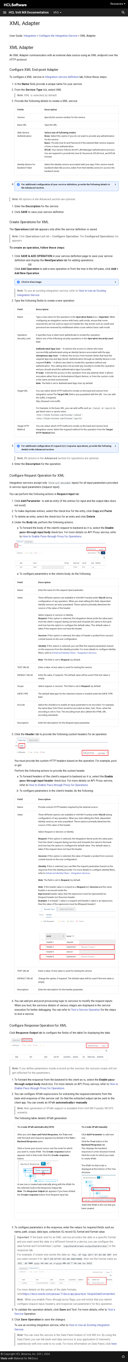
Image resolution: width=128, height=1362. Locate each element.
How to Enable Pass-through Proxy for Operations (52, 536)
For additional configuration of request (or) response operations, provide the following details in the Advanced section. (66, 448)
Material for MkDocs (26, 1358)
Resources (117, 3)
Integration (30, 35)
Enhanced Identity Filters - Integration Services (74, 653)
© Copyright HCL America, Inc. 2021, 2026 (25, 1354)
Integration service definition (62, 77)
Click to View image (31, 282)
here (114, 1343)
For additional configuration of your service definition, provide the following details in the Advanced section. (65, 186)
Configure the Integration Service (58, 35)
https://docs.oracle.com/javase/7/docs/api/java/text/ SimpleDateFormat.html (69, 1294)
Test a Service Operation (85, 1009)
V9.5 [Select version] (56, 12)
